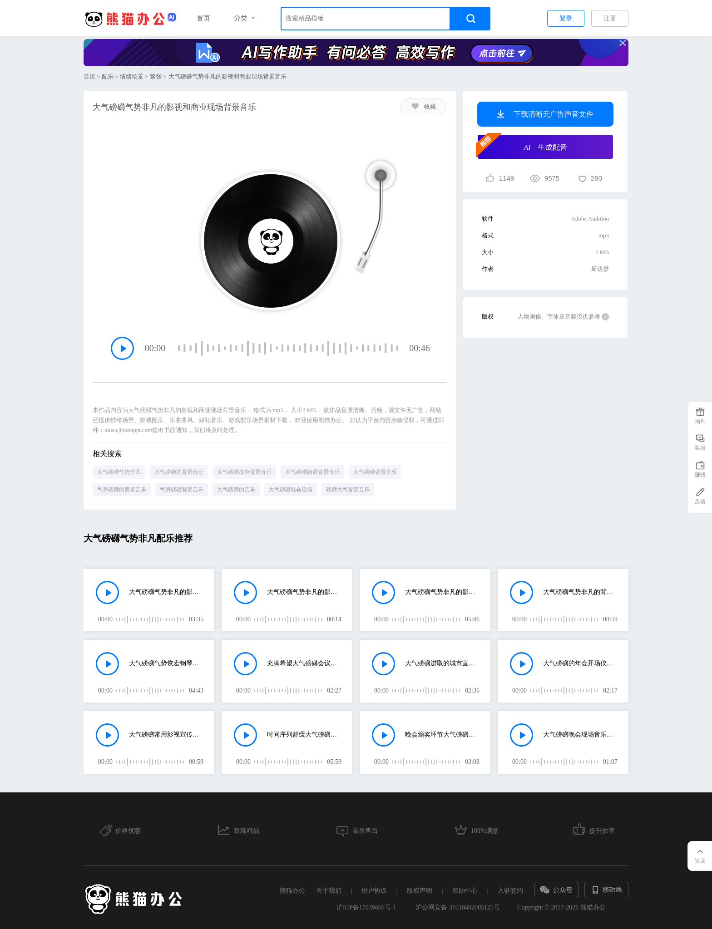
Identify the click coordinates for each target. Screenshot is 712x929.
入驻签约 (510, 890)
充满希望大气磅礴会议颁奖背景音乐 (304, 663)
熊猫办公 (292, 890)
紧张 (156, 76)
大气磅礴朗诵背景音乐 (312, 472)
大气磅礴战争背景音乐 (244, 472)
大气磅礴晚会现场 (290, 490)
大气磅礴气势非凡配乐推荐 (138, 538)
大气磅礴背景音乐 (375, 472)
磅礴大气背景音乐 (348, 490)
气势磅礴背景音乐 (181, 490)
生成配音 (522, 146)
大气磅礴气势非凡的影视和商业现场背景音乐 (166, 592)
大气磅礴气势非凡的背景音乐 (580, 592)
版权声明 (419, 890)
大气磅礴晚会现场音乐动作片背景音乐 (580, 734)
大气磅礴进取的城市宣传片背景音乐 (442, 663)
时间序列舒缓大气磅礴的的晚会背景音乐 (304, 734)
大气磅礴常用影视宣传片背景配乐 (166, 734)
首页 (203, 18)
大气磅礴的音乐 (236, 490)
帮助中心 (465, 890)
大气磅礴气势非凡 (119, 472)
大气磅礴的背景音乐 (178, 472)
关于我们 (328, 890)
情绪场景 (131, 76)
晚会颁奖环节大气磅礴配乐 (442, 734)
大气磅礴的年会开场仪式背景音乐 (580, 663)
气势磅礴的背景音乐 (121, 490)
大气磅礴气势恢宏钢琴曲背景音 (166, 663)
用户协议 (374, 890)
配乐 (108, 76)
